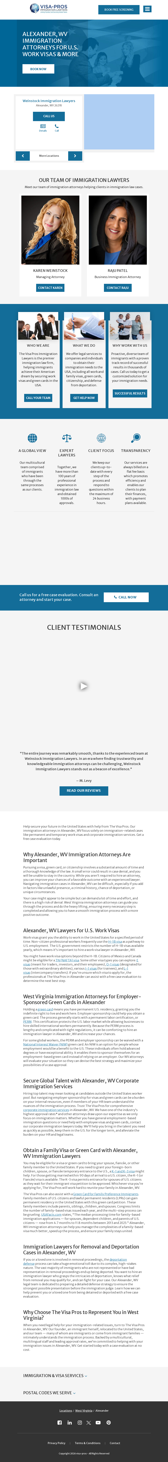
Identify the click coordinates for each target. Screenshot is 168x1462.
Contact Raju (118, 288)
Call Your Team (38, 398)
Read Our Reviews (84, 790)
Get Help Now (84, 398)
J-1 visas (91, 968)
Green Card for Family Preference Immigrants (105, 1194)
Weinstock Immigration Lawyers (49, 101)
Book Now (38, 69)
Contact (115, 1443)
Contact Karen (50, 288)
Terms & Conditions (87, 1443)
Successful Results (130, 393)
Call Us (49, 116)
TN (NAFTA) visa (67, 960)
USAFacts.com (51, 1214)
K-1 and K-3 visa (123, 1171)
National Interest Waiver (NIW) (45, 1044)
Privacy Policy (56, 1443)
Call (57, 128)
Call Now (127, 597)
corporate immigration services (46, 1110)
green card (45, 1009)
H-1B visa (115, 941)
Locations (66, 1410)
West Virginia (83, 1410)
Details (43, 128)
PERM (27, 1021)
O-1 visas (112, 964)
